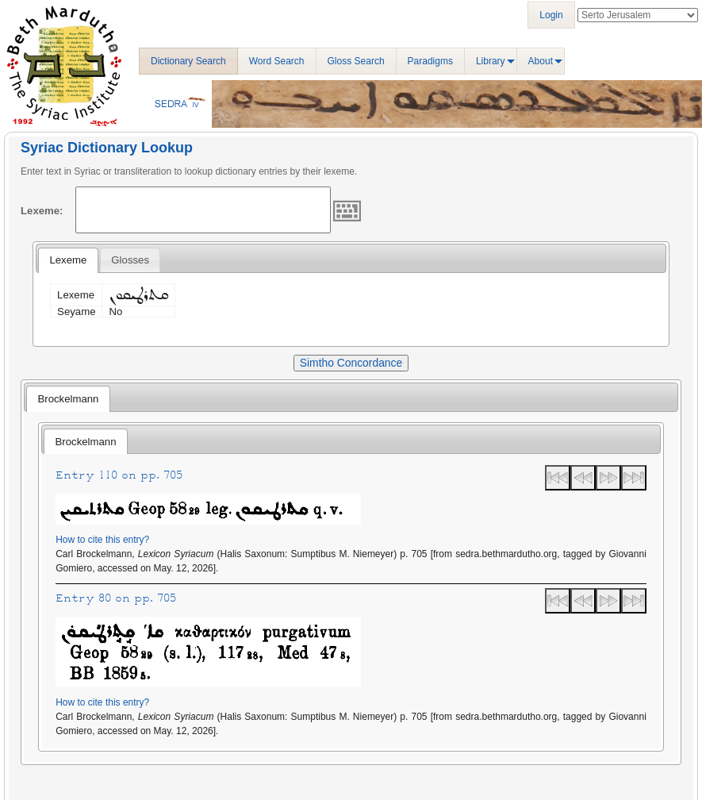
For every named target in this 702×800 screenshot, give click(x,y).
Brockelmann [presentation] (67, 399)
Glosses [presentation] (130, 260)
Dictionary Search (188, 61)
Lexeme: (42, 211)
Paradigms (430, 61)
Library (490, 61)
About (540, 61)
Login (550, 15)
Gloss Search (356, 61)
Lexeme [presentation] (67, 260)
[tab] (68, 260)
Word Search (277, 61)
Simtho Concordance (351, 362)
